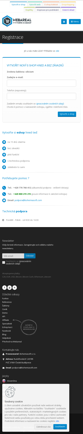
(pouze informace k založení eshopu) (37, 194)
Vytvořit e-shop (18, 4)
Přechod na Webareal (12, 341)
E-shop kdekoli (51, 4)
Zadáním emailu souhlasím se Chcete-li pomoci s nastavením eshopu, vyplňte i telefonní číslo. (37, 105)
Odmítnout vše (43, 426)
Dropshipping (68, 4)
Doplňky (29, 10)
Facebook (6, 331)
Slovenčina (12, 381)
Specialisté (7, 323)
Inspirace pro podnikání (48, 10)
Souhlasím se (18, 262)
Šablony (5, 305)
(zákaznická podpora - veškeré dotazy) (38, 187)
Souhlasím (60, 426)
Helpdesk (6, 338)
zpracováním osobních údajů (50, 103)
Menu (75, 21)
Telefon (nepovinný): (17, 90)
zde (57, 50)
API (3, 316)
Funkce (5, 298)
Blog (4, 334)
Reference (7, 302)
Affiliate (5, 320)
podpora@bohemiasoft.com (28, 200)
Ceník (4, 309)
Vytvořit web (35, 4)
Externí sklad (68, 10)
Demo (5, 313)
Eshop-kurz (7, 327)
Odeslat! (30, 256)
